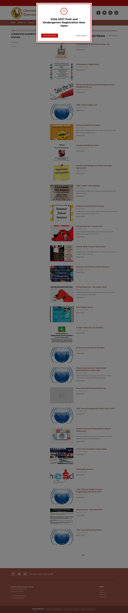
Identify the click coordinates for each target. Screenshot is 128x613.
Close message (81, 35)
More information (49, 35)
